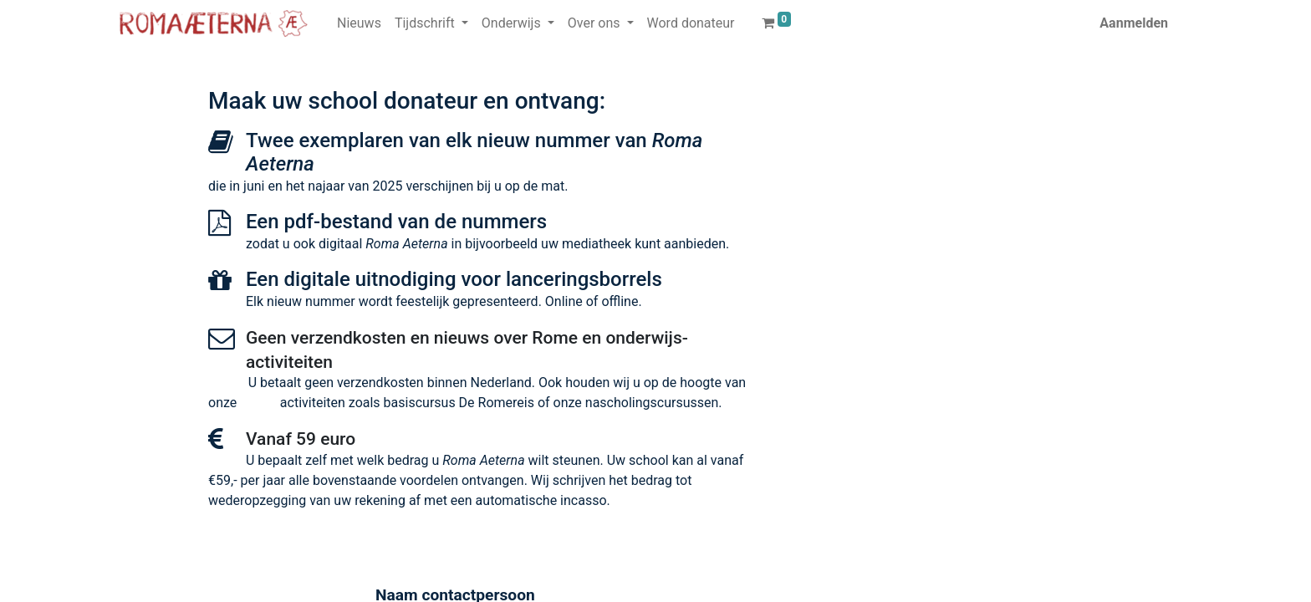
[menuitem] (359, 23)
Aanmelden (1133, 23)
